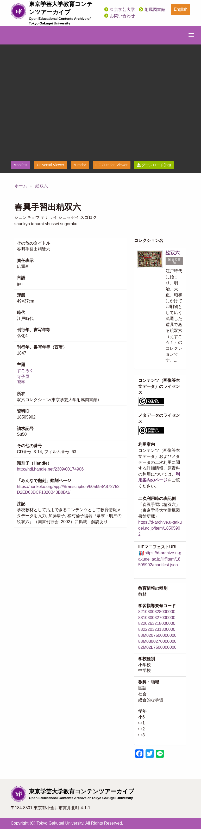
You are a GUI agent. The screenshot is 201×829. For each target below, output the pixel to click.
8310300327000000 (156, 617)
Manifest (20, 165)
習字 (21, 382)
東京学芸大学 (122, 9)
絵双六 (41, 186)
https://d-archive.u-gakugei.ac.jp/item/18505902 (160, 528)
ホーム (21, 186)
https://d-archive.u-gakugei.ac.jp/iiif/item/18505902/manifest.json (159, 559)
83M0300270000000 (157, 641)
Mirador (80, 165)
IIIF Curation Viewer (112, 165)
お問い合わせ (122, 16)
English (180, 9)
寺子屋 (23, 376)
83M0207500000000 (157, 635)
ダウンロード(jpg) (154, 165)
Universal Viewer (50, 165)
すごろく (25, 370)
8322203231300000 (156, 629)
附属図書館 (155, 9)
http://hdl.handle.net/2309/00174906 (50, 469)
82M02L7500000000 (157, 647)
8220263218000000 (156, 623)
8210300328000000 (156, 611)
